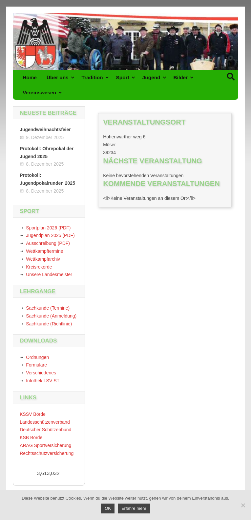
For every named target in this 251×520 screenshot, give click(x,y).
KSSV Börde (33, 414)
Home (30, 77)
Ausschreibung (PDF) (48, 243)
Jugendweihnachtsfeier (45, 129)
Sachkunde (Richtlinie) (49, 323)
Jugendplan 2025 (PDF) (50, 235)
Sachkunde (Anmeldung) (51, 316)
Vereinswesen (39, 92)
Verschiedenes (41, 372)
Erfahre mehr (133, 508)
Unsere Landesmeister (49, 274)
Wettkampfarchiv (43, 259)
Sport (122, 77)
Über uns (58, 77)
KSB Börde (31, 437)
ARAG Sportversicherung (45, 445)
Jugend (151, 77)
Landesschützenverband (45, 422)
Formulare (36, 364)
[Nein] (243, 505)
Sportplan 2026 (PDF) (48, 227)
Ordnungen (37, 357)
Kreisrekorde (39, 267)
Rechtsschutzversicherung (46, 453)
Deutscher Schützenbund (45, 429)
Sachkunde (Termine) (48, 308)
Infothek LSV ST (42, 380)
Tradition (92, 77)
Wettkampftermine (44, 251)
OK (108, 508)
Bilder (181, 77)
